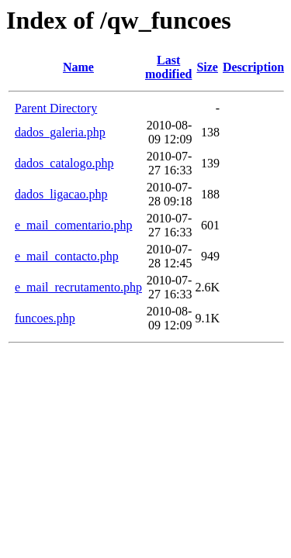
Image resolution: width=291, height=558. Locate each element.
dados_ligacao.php (61, 194)
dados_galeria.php (60, 132)
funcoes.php (45, 318)
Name (78, 67)
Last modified (168, 67)
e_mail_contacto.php (67, 256)
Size (207, 67)
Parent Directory (56, 108)
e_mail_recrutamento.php (78, 287)
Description (253, 67)
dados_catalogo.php (64, 163)
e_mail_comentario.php (74, 225)
